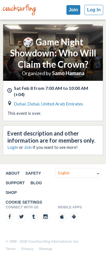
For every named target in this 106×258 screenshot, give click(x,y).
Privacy (27, 249)
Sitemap (45, 249)
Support (15, 183)
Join (73, 9)
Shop (11, 192)
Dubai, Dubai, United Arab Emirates (48, 103)
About (13, 173)
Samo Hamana (68, 73)
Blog (36, 183)
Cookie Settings (24, 202)
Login (12, 147)
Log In (94, 9)
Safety (33, 173)
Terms (11, 249)
